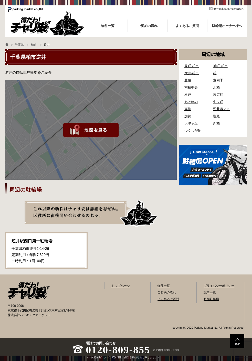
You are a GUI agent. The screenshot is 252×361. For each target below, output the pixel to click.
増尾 (216, 116)
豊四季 (218, 80)
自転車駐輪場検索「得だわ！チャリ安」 (29, 290)
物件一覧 (164, 286)
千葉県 (19, 44)
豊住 (187, 80)
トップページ (120, 286)
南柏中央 (191, 87)
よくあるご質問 (168, 299)
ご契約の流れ (167, 292)
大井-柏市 (191, 73)
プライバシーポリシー (219, 286)
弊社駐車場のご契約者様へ (226, 8)
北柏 (216, 87)
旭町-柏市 (220, 66)
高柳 (187, 109)
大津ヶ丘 (191, 123)
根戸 (187, 95)
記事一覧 (210, 292)
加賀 (187, 116)
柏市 (34, 44)
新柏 (216, 123)
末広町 (218, 95)
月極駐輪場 (211, 299)
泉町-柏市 (191, 66)
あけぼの (191, 102)
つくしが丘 (192, 130)
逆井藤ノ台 (221, 109)
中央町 (218, 102)
